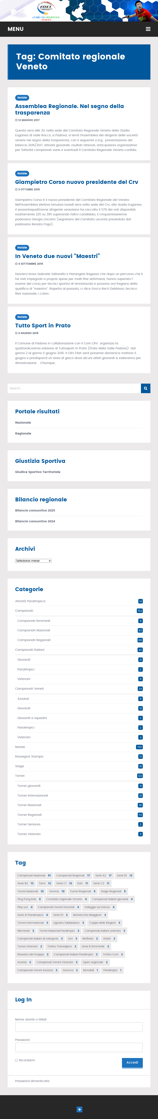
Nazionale (23, 422)
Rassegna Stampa (29, 756)
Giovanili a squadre (32, 718)
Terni (45, 883)
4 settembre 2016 (29, 264)
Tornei (19, 775)
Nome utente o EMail (30, 1019)
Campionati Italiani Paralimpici (75, 954)
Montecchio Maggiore (89, 915)
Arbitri (109, 939)
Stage (19, 766)
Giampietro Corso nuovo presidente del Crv (76, 182)
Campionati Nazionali (33, 630)
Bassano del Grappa (32, 954)
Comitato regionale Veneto (66, 899)
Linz (72, 939)
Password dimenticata (32, 1081)
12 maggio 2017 (27, 120)
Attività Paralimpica (30, 601)
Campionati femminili (33, 620)
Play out (24, 907)
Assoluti (23, 698)
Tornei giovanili (28, 785)
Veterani (23, 679)
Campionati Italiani (29, 649)
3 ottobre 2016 (27, 189)
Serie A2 (103, 876)
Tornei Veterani (29, 834)
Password (22, 1039)
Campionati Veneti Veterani (56, 962)
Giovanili (23, 659)
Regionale (23, 433)
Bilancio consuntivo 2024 (35, 521)
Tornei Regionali (29, 814)
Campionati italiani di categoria (40, 939)
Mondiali (90, 970)
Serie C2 (101, 883)
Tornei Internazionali (32, 795)
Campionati (24, 610)
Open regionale (95, 962)
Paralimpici (26, 669)
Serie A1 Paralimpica (32, 915)
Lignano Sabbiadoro (68, 923)
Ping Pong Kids (29, 899)
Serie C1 (64, 883)
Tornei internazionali (32, 923)
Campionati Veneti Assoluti (37, 970)
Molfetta (90, 939)
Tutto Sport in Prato (43, 326)
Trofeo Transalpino (61, 946)
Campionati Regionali (33, 640)
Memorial (25, 931)
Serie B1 (124, 876)
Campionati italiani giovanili (112, 899)
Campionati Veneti (29, 688)
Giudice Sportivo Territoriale (37, 472)
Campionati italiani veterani (105, 931)
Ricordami (27, 1060)
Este (82, 883)
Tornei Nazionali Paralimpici (59, 931)
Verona (56, 891)
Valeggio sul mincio (99, 907)
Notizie (22, 97)
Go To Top (79, 1109)
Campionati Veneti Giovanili (58, 907)
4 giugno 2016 (27, 333)
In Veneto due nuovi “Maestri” (57, 256)
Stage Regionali (113, 891)
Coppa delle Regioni (104, 923)
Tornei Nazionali (29, 805)
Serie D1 (60, 915)
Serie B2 (25, 883)
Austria (24, 962)
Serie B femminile (95, 946)
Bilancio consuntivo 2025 (35, 510)
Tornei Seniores (28, 824)
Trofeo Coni (113, 954)
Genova (70, 970)
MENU (16, 29)
